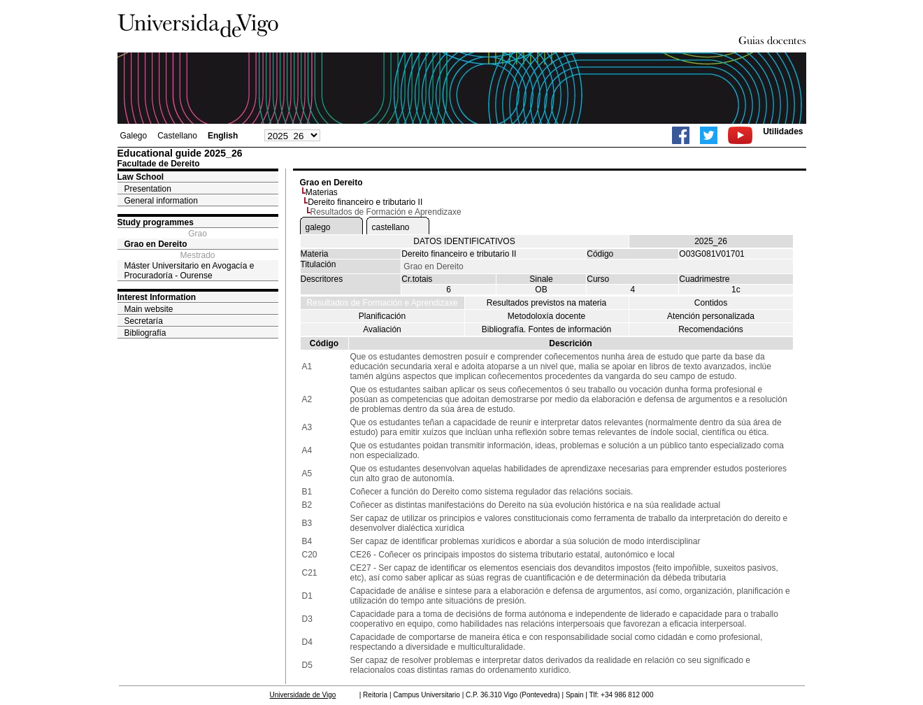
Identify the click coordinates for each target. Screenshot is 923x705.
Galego (134, 136)
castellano (391, 227)
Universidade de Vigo (303, 695)
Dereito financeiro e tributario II (365, 202)
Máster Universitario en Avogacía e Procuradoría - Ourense (189, 270)
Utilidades (783, 131)
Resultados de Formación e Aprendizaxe (381, 303)
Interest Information (156, 297)
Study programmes (155, 222)
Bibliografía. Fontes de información (546, 329)
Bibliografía (145, 333)
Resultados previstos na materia (546, 303)
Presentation (147, 189)
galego (318, 227)
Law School (140, 177)
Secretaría (143, 321)
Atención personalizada (710, 316)
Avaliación (382, 329)
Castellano (177, 136)
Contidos (710, 303)
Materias (322, 192)
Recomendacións (710, 329)
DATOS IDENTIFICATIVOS (464, 241)
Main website (148, 309)
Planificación (382, 316)
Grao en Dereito (155, 244)
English (223, 136)
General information (161, 201)
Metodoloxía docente (546, 316)
